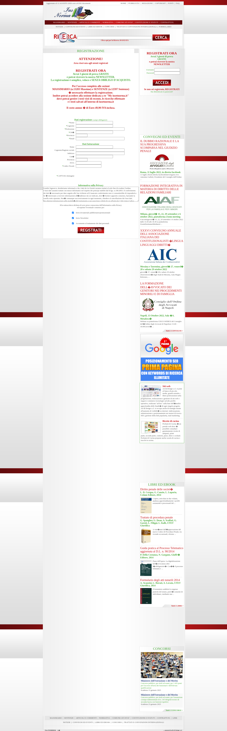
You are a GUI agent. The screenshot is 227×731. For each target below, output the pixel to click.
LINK (175, 718)
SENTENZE (69, 718)
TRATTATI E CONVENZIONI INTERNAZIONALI (137, 27)
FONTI (170, 3)
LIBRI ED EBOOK (95, 27)
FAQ (177, 3)
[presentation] (98, 176)
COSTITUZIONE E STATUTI (143, 718)
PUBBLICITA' (134, 3)
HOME (123, 3)
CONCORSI (109, 27)
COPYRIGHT (160, 3)
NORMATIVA (104, 718)
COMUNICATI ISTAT (120, 718)
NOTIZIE (59, 27)
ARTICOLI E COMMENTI (86, 718)
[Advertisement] (139, 12)
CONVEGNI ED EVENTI (75, 27)
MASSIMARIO (56, 718)
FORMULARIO (165, 27)
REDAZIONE (147, 3)
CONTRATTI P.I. (163, 718)
